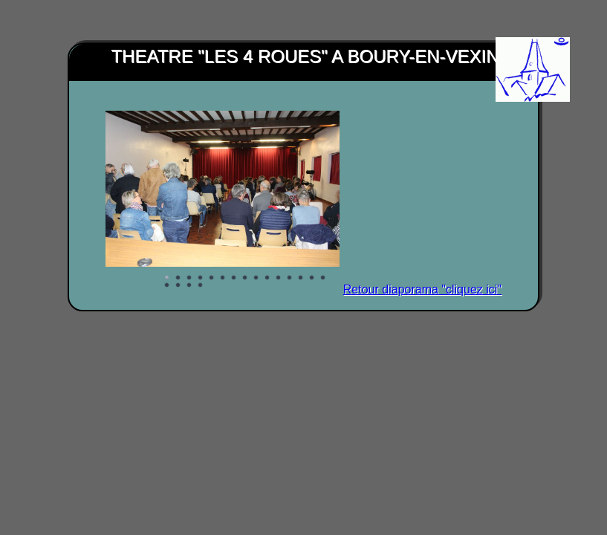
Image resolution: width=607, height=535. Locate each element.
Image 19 (200, 285)
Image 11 (278, 278)
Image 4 (200, 278)
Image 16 (167, 285)
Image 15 (323, 278)
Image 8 (245, 278)
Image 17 (178, 285)
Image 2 (178, 278)
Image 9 (256, 278)
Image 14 (312, 278)
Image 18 (189, 285)
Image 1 (167, 278)
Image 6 (223, 278)
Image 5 (211, 278)
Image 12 (289, 278)
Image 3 (189, 278)
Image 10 (267, 278)
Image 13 (301, 278)
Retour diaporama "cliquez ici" (422, 289)
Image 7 (234, 278)
